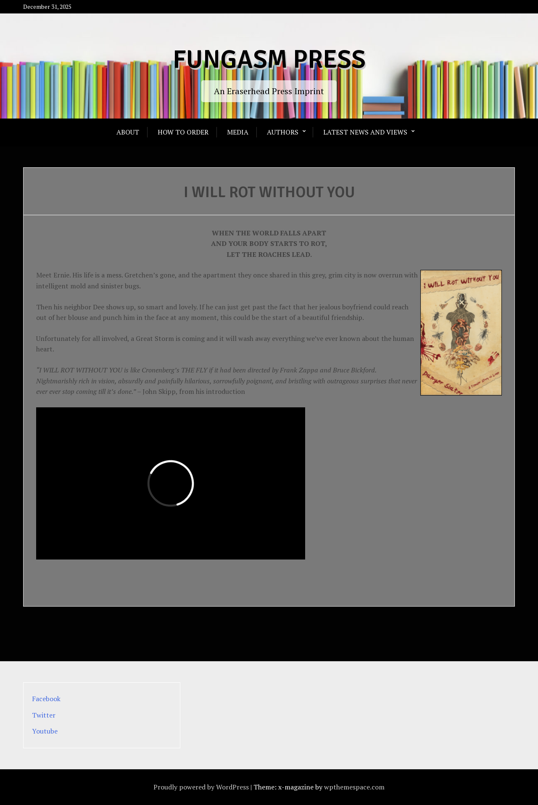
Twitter (43, 715)
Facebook (46, 698)
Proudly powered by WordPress (201, 787)
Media (237, 132)
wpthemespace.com (354, 787)
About (127, 132)
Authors (282, 132)
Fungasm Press (269, 59)
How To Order (183, 132)
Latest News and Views (365, 132)
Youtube (45, 731)
